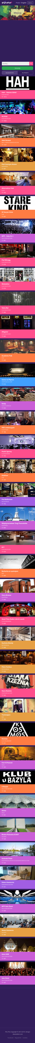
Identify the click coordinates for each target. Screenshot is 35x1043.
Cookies (25, 1038)
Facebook (10, 1038)
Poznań (7, 2)
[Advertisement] (17, 40)
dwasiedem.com (18, 1034)
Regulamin (18, 1038)
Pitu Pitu (7, 1032)
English (23, 3)
